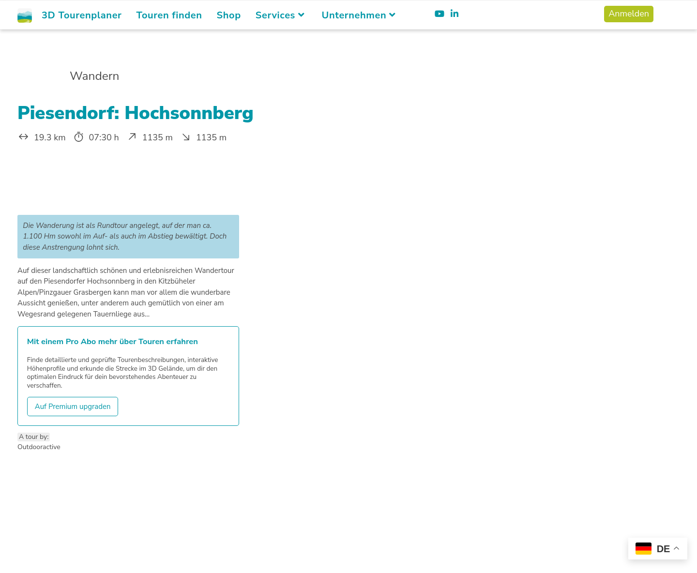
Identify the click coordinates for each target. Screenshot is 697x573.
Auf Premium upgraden (73, 406)
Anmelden (628, 13)
